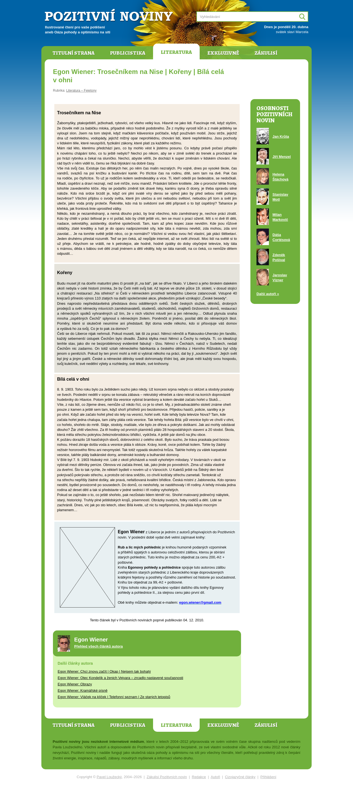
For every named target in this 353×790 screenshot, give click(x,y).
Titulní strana (73, 53)
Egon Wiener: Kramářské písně (83, 690)
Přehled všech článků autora (98, 646)
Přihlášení (268, 777)
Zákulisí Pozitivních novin (167, 777)
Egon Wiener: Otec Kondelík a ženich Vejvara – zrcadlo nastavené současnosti (120, 678)
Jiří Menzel (281, 157)
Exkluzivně (223, 53)
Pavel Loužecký (109, 777)
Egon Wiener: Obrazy (75, 684)
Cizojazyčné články (240, 777)
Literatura (176, 52)
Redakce (199, 777)
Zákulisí (266, 53)
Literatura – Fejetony (81, 90)
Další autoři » (267, 294)
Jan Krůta (280, 136)
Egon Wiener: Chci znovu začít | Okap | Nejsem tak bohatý (104, 671)
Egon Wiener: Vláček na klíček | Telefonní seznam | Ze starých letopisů (114, 697)
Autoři (215, 777)
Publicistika (127, 53)
